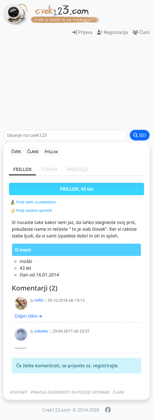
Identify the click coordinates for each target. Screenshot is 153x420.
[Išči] (65, 135)
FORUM (49, 169)
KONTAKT (18, 392)
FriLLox (22, 169)
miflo (39, 300)
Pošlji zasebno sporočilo (31, 211)
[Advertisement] (76, 86)
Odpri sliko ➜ (28, 316)
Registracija (112, 32)
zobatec (41, 331)
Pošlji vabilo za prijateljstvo (33, 202)
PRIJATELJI (77, 169)
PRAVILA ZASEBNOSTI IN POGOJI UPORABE (70, 392)
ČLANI (118, 392)
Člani (141, 32)
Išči (139, 135)
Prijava (82, 32)
